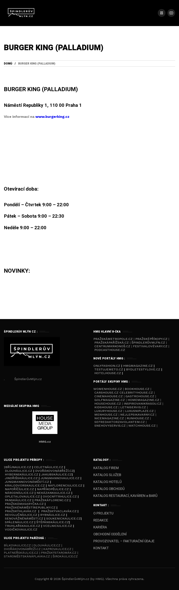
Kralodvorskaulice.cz (25, 485)
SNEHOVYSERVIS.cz (110, 425)
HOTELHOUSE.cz (107, 373)
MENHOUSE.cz (106, 414)
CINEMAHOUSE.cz (108, 396)
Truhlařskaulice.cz (22, 526)
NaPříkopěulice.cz (53, 489)
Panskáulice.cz (18, 500)
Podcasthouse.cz (109, 350)
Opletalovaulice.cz (22, 496)
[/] (161, 13)
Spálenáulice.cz (19, 522)
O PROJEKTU (103, 513)
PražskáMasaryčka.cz (24, 504)
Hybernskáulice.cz (21, 474)
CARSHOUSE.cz (106, 392)
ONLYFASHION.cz (107, 366)
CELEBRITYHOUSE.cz (136, 392)
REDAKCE (100, 520)
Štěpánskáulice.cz (52, 522)
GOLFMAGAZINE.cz (109, 400)
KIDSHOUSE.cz (106, 407)
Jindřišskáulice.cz (21, 478)
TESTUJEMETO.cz (108, 369)
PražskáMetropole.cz (113, 339)
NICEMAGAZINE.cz (109, 418)
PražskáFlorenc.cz (51, 500)
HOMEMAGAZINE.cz (144, 400)
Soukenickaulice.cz (63, 518)
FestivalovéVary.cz (150, 346)
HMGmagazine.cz (138, 366)
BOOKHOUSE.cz (137, 389)
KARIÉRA (100, 527)
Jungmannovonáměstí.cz (27, 482)
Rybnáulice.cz (52, 515)
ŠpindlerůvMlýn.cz (148, 342)
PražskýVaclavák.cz (59, 511)
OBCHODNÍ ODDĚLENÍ (110, 534)
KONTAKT (101, 548)
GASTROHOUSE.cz (140, 396)
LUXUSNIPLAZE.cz (140, 411)
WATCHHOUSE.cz (142, 425)
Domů (8, 64)
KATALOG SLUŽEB (107, 475)
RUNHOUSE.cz (138, 418)
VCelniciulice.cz (57, 526)
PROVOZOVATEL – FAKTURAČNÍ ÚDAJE (123, 541)
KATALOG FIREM (106, 468)
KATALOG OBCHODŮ (109, 489)
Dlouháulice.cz (18, 471)
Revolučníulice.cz (21, 515)
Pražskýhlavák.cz (20, 511)
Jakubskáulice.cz (56, 474)
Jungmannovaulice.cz (60, 478)
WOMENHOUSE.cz (108, 389)
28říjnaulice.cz (17, 467)
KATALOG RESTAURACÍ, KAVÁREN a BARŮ (125, 495)
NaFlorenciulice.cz (65, 485)
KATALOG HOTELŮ (107, 482)
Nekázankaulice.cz (53, 493)
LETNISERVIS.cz (133, 407)
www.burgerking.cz (52, 117)
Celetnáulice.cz (48, 467)
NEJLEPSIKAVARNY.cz (137, 414)
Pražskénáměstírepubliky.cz (30, 507)
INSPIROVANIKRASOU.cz (143, 403)
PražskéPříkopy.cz (151, 339)
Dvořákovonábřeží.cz (54, 471)
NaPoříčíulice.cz (19, 489)
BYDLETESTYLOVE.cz (143, 369)
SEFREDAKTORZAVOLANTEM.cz (120, 422)
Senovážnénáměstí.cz (24, 518)
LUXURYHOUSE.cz (108, 411)
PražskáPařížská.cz (111, 342)
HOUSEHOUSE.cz (108, 403)
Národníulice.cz (19, 493)
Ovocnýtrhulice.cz (60, 496)
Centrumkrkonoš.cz (112, 346)
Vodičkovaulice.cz (21, 529)
